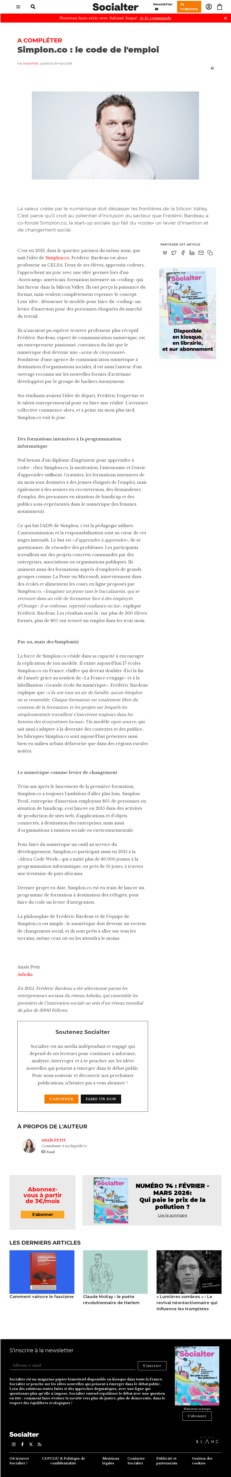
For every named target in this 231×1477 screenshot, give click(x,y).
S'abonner (61, 1099)
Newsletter (163, 7)
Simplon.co (57, 257)
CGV (46, 1458)
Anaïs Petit (30, 63)
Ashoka (25, 974)
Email (48, 1152)
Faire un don (101, 1099)
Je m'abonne (189, 6)
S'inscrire (152, 1366)
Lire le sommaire (172, 1215)
